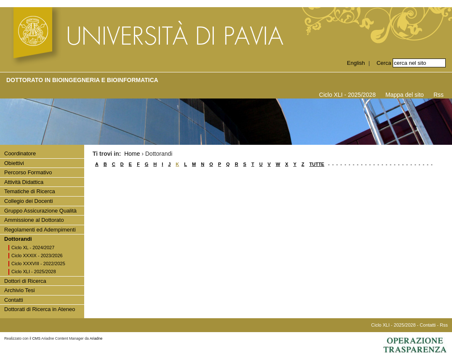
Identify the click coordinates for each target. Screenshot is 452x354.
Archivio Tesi (19, 290)
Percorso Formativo (28, 172)
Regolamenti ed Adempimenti (40, 229)
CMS (36, 338)
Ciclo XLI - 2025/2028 (347, 94)
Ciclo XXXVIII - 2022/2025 (38, 263)
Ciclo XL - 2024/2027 (32, 247)
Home (132, 153)
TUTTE (316, 164)
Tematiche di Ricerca (29, 191)
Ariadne (96, 338)
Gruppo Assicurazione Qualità (40, 211)
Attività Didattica (23, 182)
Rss (438, 94)
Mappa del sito (405, 94)
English (356, 63)
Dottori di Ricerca (25, 281)
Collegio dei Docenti (28, 201)
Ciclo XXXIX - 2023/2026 (37, 255)
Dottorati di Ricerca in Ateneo (39, 309)
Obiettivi (14, 163)
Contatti (13, 300)
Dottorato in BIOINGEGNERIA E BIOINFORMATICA (82, 80)
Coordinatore (20, 153)
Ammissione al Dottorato (34, 220)
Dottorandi (18, 239)
